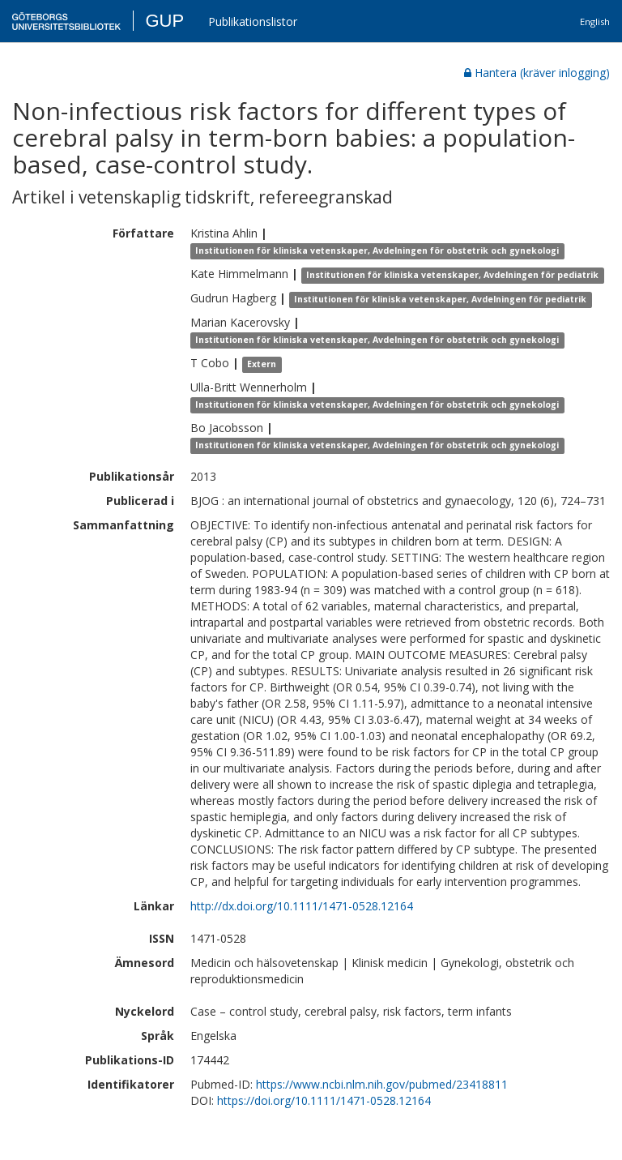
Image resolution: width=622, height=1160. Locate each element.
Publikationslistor (252, 21)
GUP (164, 21)
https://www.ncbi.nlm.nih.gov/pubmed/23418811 (382, 1084)
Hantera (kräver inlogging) (537, 72)
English (595, 21)
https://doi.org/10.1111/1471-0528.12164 (324, 1100)
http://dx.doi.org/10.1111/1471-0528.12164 (301, 906)
